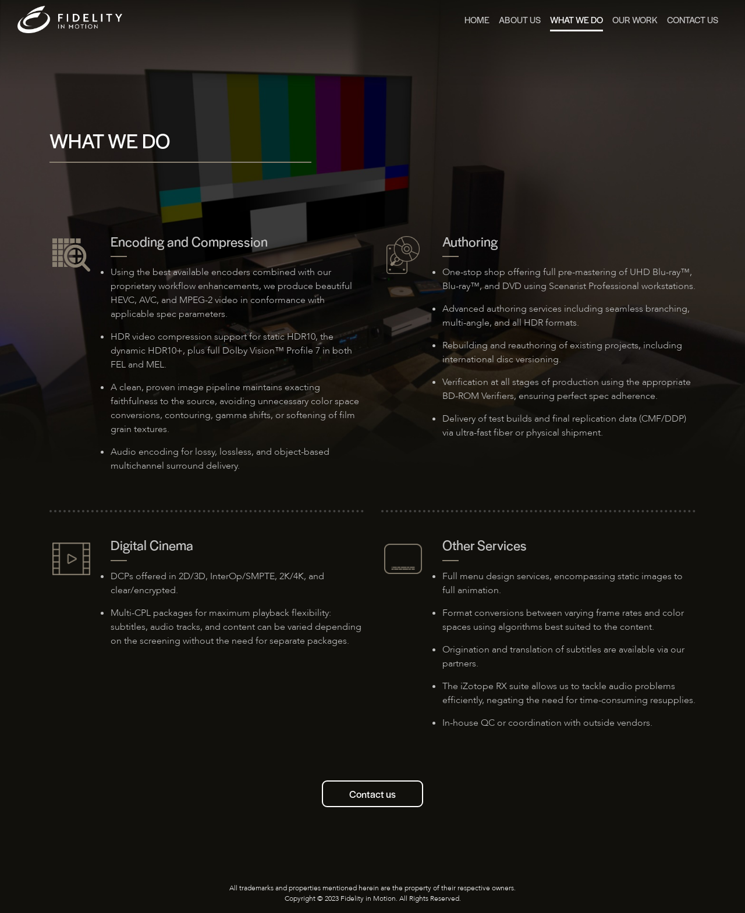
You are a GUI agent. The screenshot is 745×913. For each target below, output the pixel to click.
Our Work (635, 19)
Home (476, 19)
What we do (576, 19)
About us (520, 19)
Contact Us (692, 19)
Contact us (372, 794)
